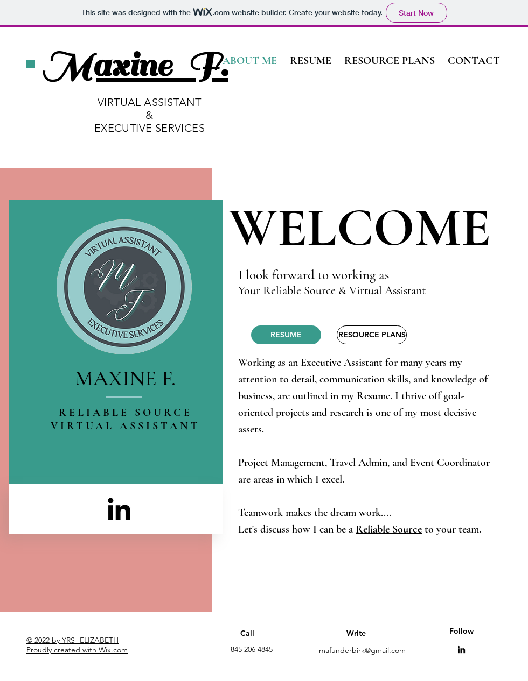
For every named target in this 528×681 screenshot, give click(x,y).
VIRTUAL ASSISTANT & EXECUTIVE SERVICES (149, 115)
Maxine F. (135, 65)
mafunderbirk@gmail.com (362, 650)
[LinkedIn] (119, 509)
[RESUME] (286, 334)
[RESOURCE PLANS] (372, 334)
